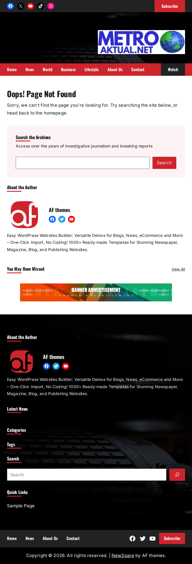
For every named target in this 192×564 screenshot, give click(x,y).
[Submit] (177, 475)
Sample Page (21, 505)
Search (164, 162)
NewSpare (123, 555)
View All (178, 269)
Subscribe (172, 538)
